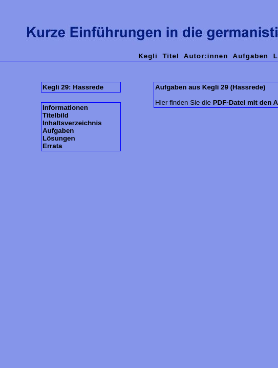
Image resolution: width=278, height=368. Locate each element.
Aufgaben (250, 56)
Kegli (148, 56)
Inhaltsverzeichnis (72, 123)
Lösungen (58, 138)
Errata (52, 146)
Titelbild (55, 115)
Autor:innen (206, 56)
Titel (170, 56)
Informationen (65, 107)
